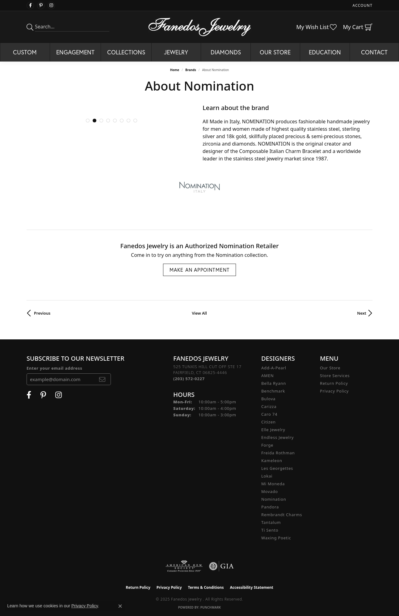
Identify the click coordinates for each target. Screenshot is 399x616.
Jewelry (176, 52)
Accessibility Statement (251, 587)
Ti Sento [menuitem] (269, 530)
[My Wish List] (316, 27)
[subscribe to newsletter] (102, 379)
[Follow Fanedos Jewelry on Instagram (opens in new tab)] (51, 5)
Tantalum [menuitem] (271, 522)
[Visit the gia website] (221, 566)
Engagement (75, 52)
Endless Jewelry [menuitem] (277, 437)
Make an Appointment (200, 269)
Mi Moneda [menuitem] (273, 483)
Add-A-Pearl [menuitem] (273, 368)
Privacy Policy (334, 391)
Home (174, 70)
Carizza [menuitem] (268, 406)
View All (199, 313)
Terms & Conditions (206, 587)
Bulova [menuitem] (268, 398)
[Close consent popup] (120, 606)
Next (361, 313)
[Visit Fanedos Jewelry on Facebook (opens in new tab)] (30, 5)
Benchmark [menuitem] (273, 391)
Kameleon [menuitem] (271, 460)
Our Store (275, 52)
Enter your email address (54, 368)
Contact (374, 52)
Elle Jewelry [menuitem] (273, 429)
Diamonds (226, 52)
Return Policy (334, 383)
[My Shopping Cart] (357, 27)
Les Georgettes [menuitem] (277, 468)
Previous (42, 313)
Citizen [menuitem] (268, 422)
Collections (126, 52)
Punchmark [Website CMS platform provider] (210, 607)
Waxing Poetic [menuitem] (276, 538)
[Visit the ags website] (184, 566)
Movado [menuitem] (269, 491)
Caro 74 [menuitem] (269, 414)
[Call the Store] (189, 378)
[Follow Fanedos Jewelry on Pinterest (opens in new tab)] (40, 5)
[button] (88, 120)
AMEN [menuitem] (267, 375)
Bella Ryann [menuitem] (273, 383)
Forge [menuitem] (267, 445)
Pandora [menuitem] (270, 507)
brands (190, 70)
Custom (25, 52)
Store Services (335, 375)
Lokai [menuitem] (266, 476)
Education (325, 52)
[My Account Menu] (362, 5)
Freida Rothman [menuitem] (278, 453)
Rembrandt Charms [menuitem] (281, 514)
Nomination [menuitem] (273, 499)
